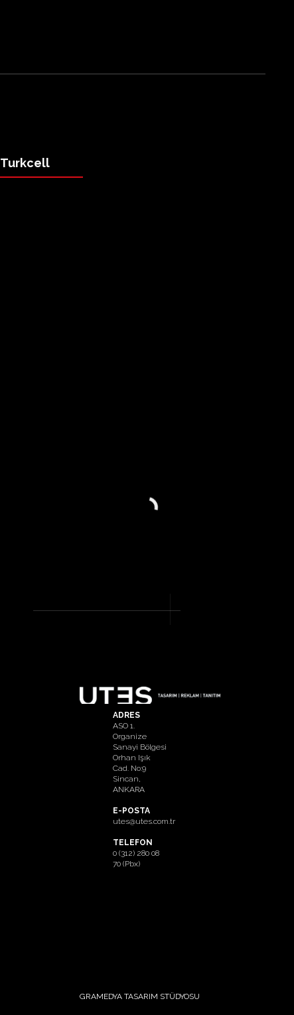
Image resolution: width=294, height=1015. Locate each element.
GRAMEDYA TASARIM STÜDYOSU (140, 996)
